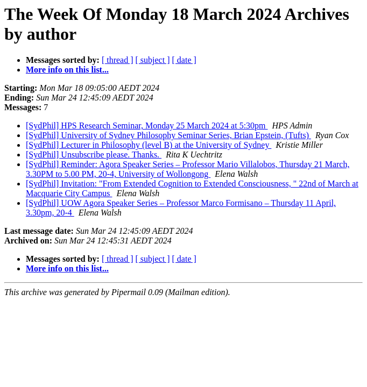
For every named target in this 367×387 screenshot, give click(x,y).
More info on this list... (67, 69)
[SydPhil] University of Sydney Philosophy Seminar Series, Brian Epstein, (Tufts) (168, 135)
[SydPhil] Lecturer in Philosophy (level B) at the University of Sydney (148, 144)
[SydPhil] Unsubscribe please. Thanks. (93, 154)
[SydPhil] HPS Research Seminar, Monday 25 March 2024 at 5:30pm (147, 125)
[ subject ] (153, 59)
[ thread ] (117, 59)
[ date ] (184, 59)
